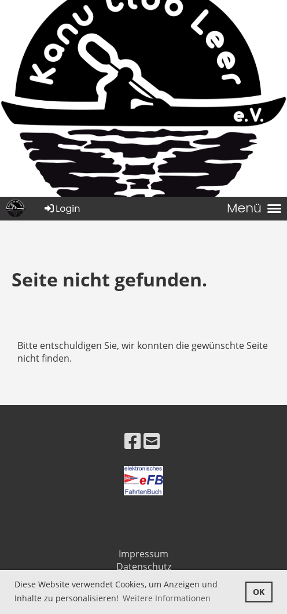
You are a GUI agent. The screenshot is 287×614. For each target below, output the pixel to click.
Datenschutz (143, 566)
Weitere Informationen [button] (167, 598)
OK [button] (258, 591)
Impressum (143, 553)
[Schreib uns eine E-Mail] (152, 440)
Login (61, 208)
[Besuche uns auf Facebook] (132, 440)
